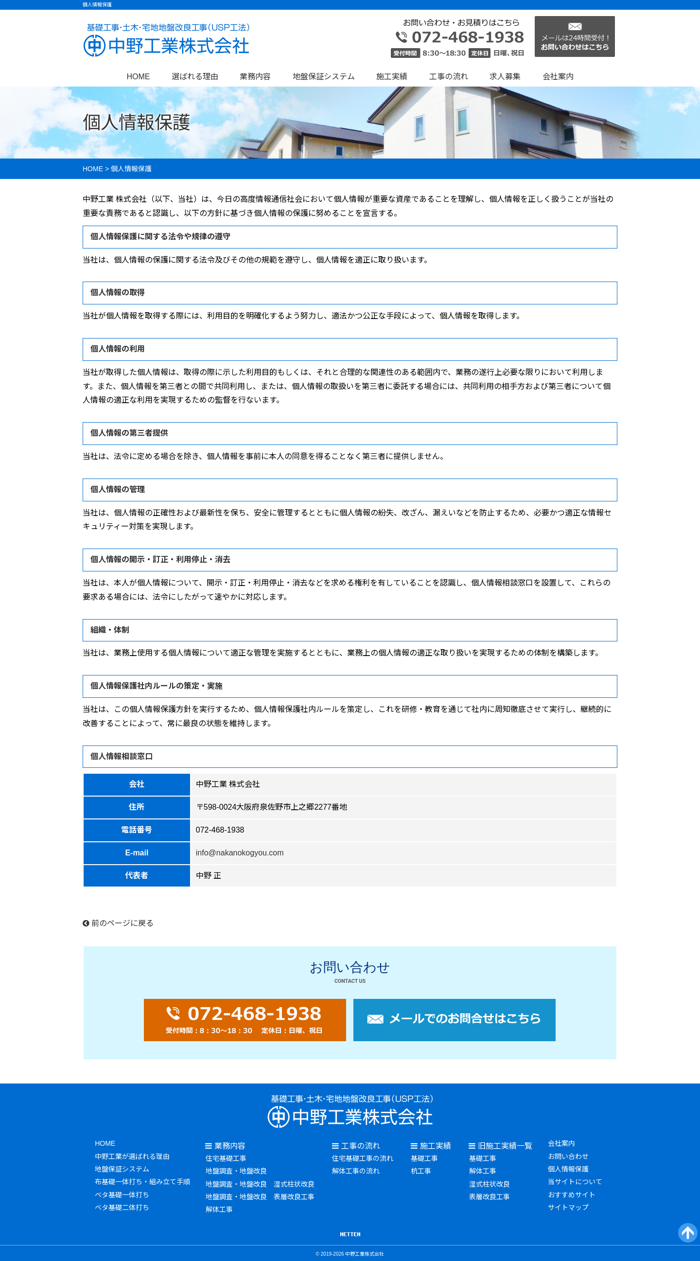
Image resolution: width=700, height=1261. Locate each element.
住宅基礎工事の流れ (362, 1158)
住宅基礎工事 (225, 1158)
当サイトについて (575, 1180)
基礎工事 (424, 1158)
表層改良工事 (489, 1195)
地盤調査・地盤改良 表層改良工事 (259, 1195)
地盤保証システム (324, 76)
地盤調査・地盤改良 (235, 1170)
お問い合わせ (568, 1155)
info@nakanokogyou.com (240, 853)
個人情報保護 (568, 1168)
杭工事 (421, 1170)
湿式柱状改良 (489, 1183)
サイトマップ (568, 1205)
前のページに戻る (118, 923)
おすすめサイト (571, 1193)
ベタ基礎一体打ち (122, 1193)
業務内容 (255, 76)
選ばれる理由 (195, 76)
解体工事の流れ (356, 1170)
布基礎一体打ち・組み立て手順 (142, 1180)
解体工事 (218, 1208)
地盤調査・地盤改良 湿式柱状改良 (259, 1183)
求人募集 (505, 76)
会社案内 (558, 76)
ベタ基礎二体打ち (122, 1205)
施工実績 (391, 76)
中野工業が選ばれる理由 (132, 1155)
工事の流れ (448, 76)
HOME (138, 76)
